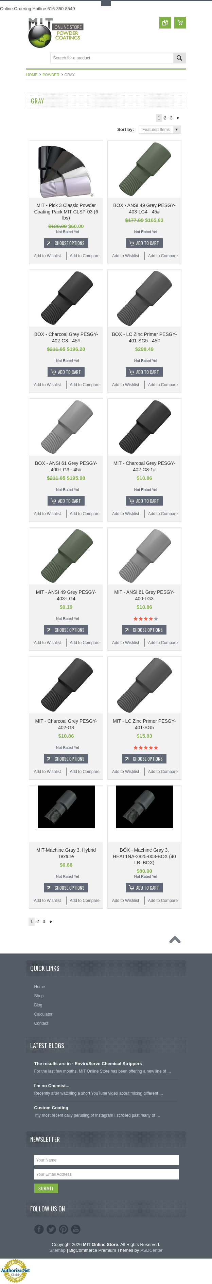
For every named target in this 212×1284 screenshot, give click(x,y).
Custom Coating (51, 1107)
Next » (178, 118)
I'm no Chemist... (52, 1085)
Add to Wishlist (47, 255)
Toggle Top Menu (106, 3)
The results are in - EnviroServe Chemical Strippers (88, 1063)
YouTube (76, 1229)
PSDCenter (151, 1250)
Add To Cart (147, 243)
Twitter (51, 1229)
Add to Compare (84, 255)
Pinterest (63, 1229)
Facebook (39, 1229)
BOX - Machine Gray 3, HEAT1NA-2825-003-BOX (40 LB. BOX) (144, 856)
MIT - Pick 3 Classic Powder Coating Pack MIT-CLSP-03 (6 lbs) (66, 211)
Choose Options (70, 243)
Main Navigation (32, 58)
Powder (50, 75)
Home (31, 75)
